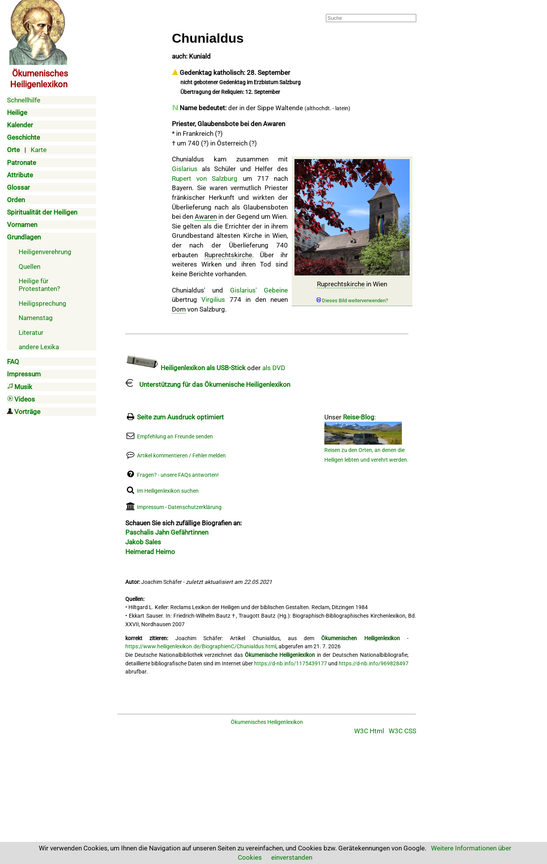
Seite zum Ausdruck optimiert (180, 417)
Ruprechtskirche (341, 284)
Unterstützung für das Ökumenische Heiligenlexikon (207, 384)
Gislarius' (243, 290)
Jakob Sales (143, 542)
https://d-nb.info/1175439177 (290, 663)
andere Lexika (39, 347)
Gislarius (184, 169)
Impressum (150, 507)
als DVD (273, 368)
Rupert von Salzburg (204, 178)
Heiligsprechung (42, 303)
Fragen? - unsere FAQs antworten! (178, 475)
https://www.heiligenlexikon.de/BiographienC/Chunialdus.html (200, 646)
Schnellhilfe (23, 100)
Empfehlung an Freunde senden (175, 436)
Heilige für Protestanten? (39, 285)
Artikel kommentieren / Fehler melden (181, 455)
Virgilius (213, 299)
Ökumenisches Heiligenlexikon (267, 722)
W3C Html (369, 731)
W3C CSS (402, 731)
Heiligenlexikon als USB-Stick (185, 368)
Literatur (31, 332)
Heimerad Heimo (150, 552)
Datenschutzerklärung (195, 507)
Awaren (206, 216)
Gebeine (276, 290)
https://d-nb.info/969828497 (374, 663)
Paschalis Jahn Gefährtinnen (166, 532)
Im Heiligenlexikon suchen (168, 491)
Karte (39, 150)
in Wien (352, 292)
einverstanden (291, 857)
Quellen (29, 266)
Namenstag (36, 318)
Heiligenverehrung (45, 252)
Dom (179, 309)
